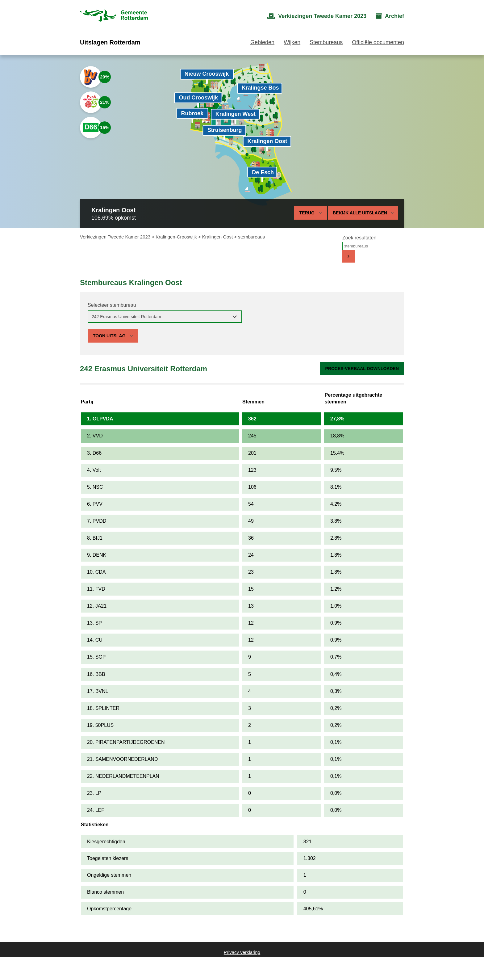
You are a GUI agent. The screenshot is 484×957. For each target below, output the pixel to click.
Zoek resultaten (359, 237)
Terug (307, 212)
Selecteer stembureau (112, 305)
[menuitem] (316, 16)
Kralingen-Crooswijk (176, 236)
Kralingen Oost (217, 236)
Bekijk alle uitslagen (363, 212)
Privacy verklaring (242, 952)
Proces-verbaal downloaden (362, 368)
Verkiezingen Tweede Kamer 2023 (115, 236)
